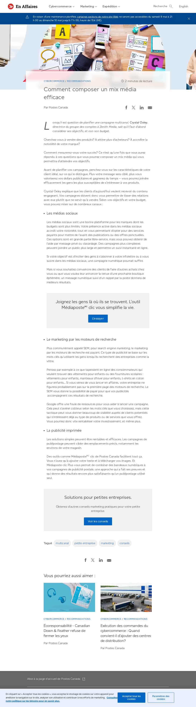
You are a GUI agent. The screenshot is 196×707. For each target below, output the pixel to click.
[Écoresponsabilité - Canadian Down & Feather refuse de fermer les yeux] (69, 598)
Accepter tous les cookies (131, 697)
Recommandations (79, 81)
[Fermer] (189, 18)
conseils (125, 543)
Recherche (163, 6)
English (183, 6)
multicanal (62, 543)
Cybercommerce (62, 6)
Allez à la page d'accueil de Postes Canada (54, 678)
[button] (126, 107)
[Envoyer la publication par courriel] (150, 107)
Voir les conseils (98, 521)
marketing (107, 543)
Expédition (111, 6)
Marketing (88, 6)
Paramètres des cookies (160, 697)
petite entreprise (84, 543)
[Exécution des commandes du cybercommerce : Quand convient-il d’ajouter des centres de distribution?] (126, 598)
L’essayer (98, 318)
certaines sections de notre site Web (97, 16)
